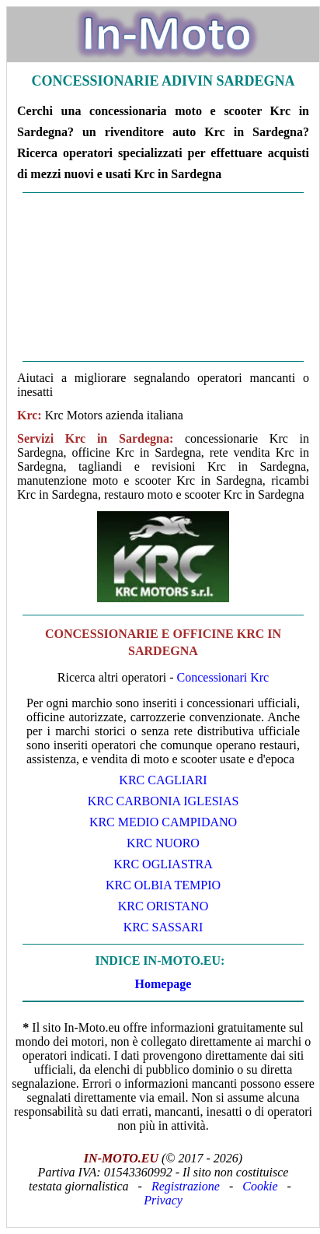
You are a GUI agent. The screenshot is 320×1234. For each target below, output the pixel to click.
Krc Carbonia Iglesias (163, 801)
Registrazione (185, 1186)
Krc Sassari (163, 927)
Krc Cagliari (163, 780)
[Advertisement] (163, 277)
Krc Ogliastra (163, 864)
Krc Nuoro (163, 843)
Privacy (163, 1200)
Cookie (259, 1186)
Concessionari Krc (223, 677)
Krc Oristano (163, 906)
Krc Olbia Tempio (163, 885)
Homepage (163, 983)
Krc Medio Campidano (163, 822)
